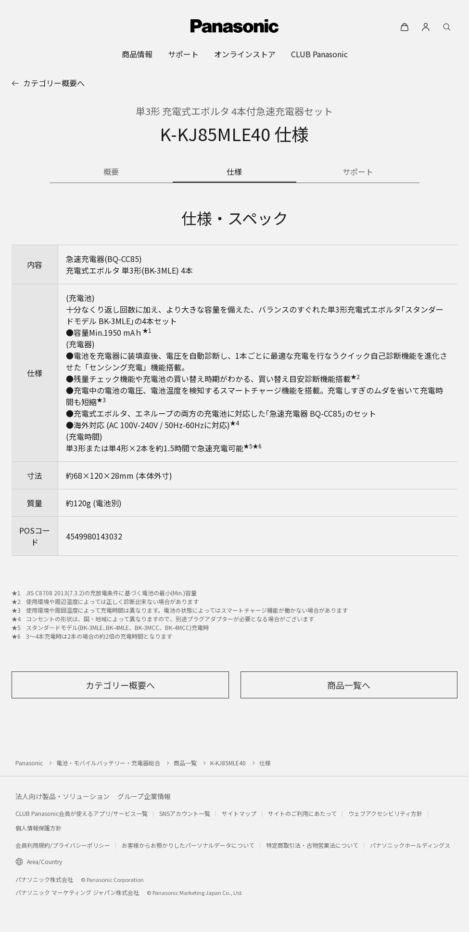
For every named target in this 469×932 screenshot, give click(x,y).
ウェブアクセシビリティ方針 (385, 813)
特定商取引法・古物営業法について (312, 845)
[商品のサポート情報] (358, 172)
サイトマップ (239, 813)
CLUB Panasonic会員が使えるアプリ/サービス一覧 (81, 813)
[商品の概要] (111, 172)
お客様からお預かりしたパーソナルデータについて (188, 845)
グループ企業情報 (144, 796)
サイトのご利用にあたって (302, 813)
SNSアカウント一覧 (184, 813)
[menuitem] (137, 54)
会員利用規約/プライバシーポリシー (62, 845)
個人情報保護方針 (38, 828)
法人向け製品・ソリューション (62, 796)
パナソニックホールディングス (410, 845)
